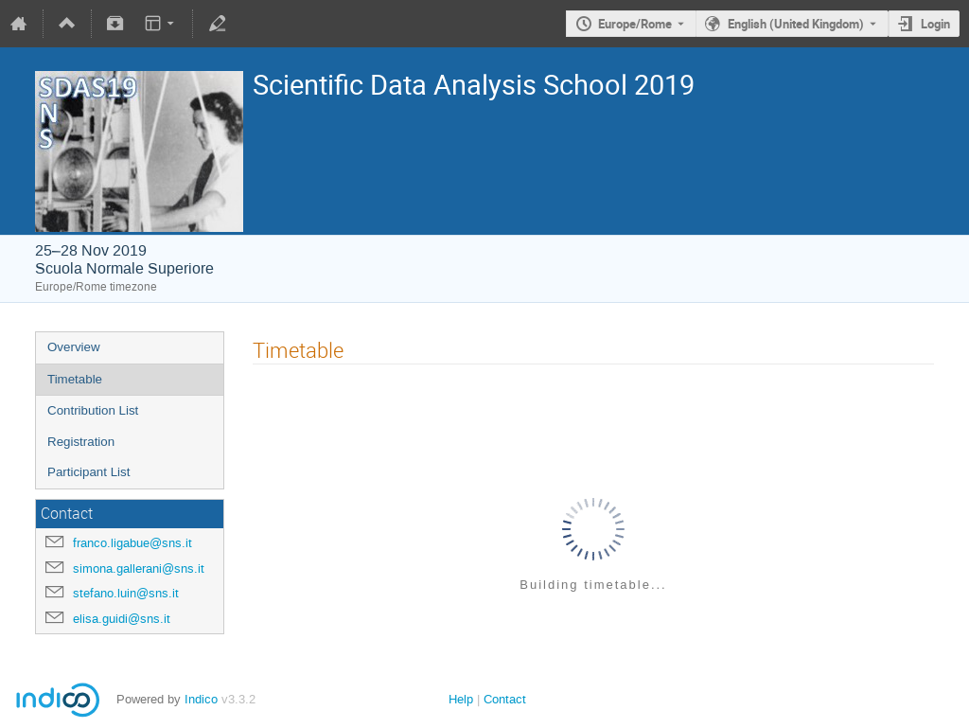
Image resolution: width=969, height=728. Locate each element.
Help (461, 699)
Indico (201, 699)
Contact (505, 699)
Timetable (74, 379)
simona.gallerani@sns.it (138, 568)
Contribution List (92, 410)
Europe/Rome (635, 23)
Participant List (88, 472)
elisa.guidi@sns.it (121, 619)
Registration (81, 442)
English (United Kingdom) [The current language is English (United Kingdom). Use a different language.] (796, 23)
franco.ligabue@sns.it (132, 543)
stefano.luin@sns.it (126, 593)
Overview (73, 347)
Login (935, 23)
